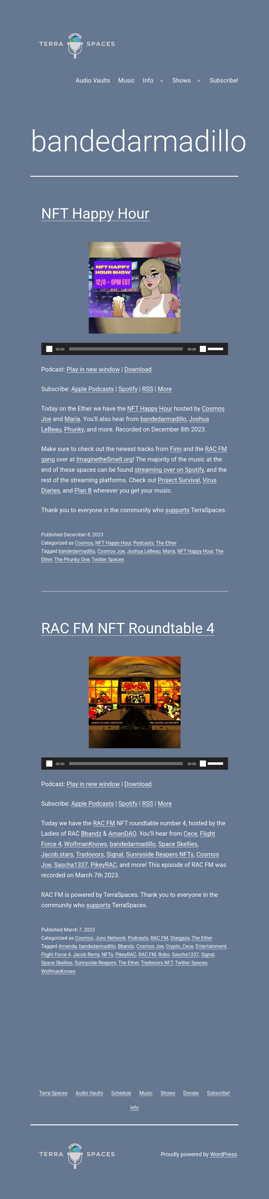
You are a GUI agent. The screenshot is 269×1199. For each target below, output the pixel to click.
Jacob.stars (57, 854)
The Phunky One (71, 559)
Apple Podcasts (92, 389)
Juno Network (110, 938)
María (72, 419)
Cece (190, 833)
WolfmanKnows (85, 844)
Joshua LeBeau (144, 551)
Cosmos (84, 543)
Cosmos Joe (111, 551)
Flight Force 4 (56, 954)
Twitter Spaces (108, 559)
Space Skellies (177, 844)
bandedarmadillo (163, 419)
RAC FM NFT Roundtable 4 (128, 628)
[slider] (126, 348)
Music (126, 80)
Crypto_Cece (179, 946)
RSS (147, 389)
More (165, 389)
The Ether (166, 543)
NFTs (107, 954)
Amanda (67, 946)
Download (137, 369)
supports (177, 510)
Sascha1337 (71, 864)
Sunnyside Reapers (95, 963)
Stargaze (179, 938)
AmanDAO (122, 833)
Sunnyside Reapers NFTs (160, 854)
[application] (134, 349)
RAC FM (104, 823)
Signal (114, 854)
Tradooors (90, 854)
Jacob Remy (86, 954)
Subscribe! (224, 80)
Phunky (74, 429)
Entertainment (211, 946)
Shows (182, 80)
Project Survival (179, 480)
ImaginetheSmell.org (104, 459)
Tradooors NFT (157, 963)
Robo (164, 954)
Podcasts (143, 543)
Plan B (83, 490)
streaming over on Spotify (169, 469)
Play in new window (93, 369)
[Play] (49, 349)
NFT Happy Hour (95, 213)
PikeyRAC (104, 864)
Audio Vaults (93, 80)
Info (148, 80)
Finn (176, 449)
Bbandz (91, 833)
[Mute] (203, 349)
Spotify (127, 389)
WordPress (223, 1154)
